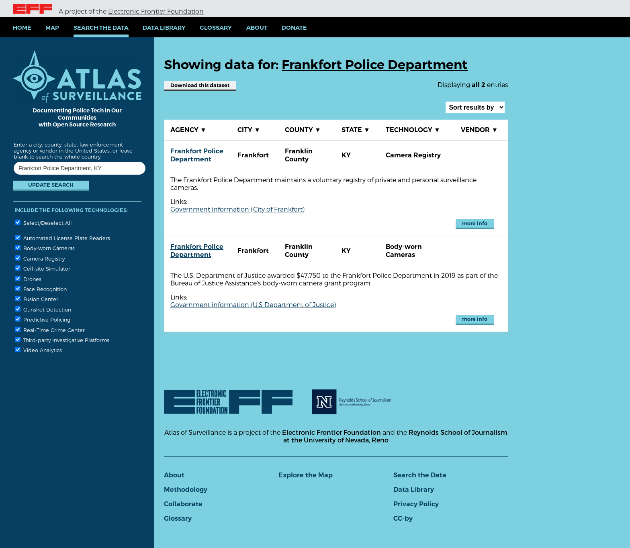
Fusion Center (36, 299)
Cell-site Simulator (42, 268)
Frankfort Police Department (196, 155)
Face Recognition (41, 289)
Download (199, 85)
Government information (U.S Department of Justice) (253, 304)
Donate (294, 27)
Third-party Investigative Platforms (62, 340)
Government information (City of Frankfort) (237, 209)
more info (474, 223)
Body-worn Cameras (45, 248)
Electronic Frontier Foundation (156, 11)
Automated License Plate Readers (62, 238)
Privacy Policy (416, 504)
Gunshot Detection (43, 309)
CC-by (403, 518)
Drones (28, 279)
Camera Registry (40, 258)
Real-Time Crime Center (50, 330)
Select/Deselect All (43, 223)
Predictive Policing (42, 319)
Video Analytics (38, 350)
